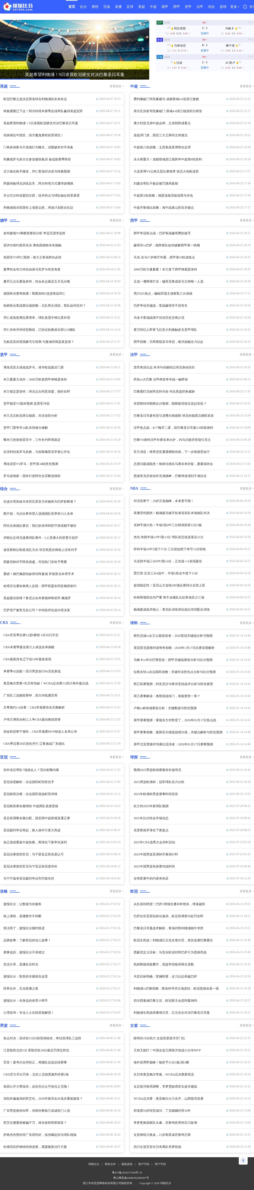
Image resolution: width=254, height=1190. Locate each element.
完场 (106, 6)
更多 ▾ (234, 6)
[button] (6, 49)
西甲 (176, 6)
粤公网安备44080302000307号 (131, 1177)
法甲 (199, 6)
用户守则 (143, 1164)
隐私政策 (127, 1164)
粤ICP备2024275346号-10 (127, 1172)
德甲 (165, 6)
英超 (141, 6)
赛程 (95, 6)
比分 (83, 6)
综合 (211, 6)
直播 (118, 6)
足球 (130, 6)
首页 (71, 6)
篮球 (223, 6)
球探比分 (93, 1164)
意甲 (188, 6)
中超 (153, 6)
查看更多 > (117, 86)
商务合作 (110, 1164)
